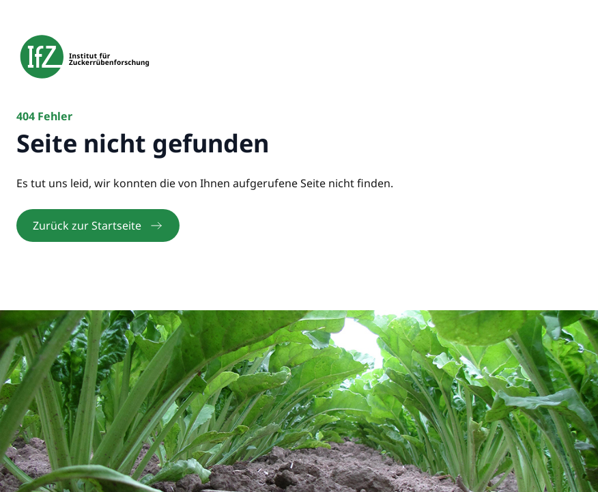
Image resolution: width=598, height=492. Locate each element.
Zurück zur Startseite (98, 225)
